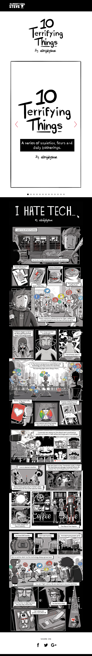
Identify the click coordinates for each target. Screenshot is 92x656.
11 (58, 195)
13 (64, 195)
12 (61, 195)
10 (55, 195)
